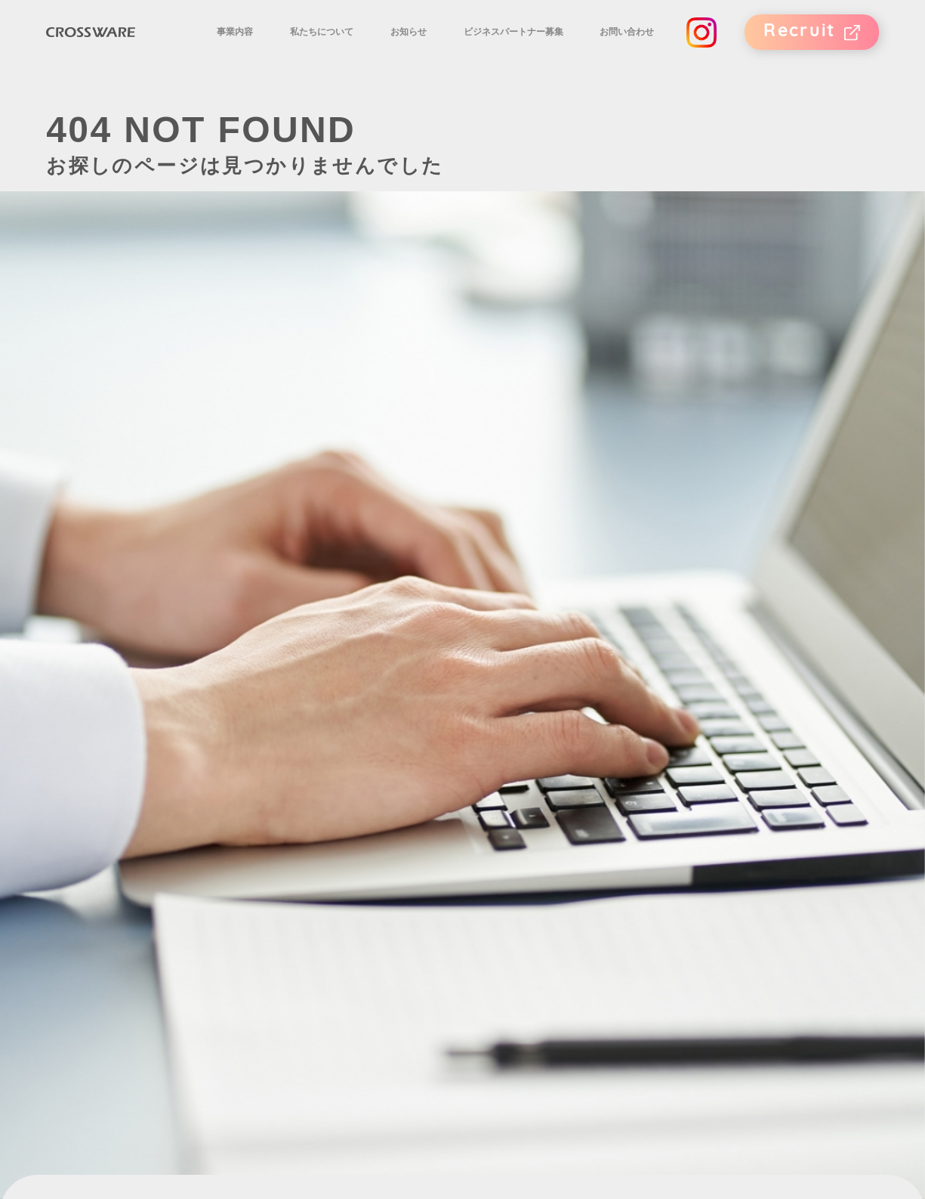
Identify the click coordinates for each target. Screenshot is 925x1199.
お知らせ (428, 47)
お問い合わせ (629, 47)
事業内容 (273, 47)
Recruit (798, 48)
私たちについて (351, 47)
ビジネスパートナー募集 (524, 47)
